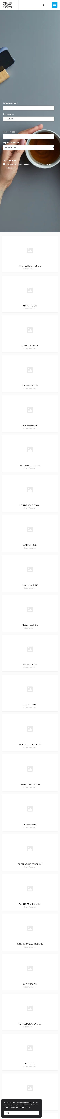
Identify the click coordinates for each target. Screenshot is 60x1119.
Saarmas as (30, 984)
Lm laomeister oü (30, 465)
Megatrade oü (30, 625)
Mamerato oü (30, 585)
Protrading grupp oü (30, 864)
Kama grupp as (30, 345)
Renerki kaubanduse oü (29, 944)
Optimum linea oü (30, 784)
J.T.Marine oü (30, 305)
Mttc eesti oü (30, 704)
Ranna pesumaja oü (30, 904)
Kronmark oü (30, 385)
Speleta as (30, 1063)
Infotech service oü (30, 266)
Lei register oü (30, 425)
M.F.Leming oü (30, 545)
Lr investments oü (30, 505)
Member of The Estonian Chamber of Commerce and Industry (29, 166)
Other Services (29, 268)
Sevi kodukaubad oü (30, 1024)
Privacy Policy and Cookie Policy (17, 1107)
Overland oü (30, 824)
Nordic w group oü (30, 744)
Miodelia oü (30, 664)
